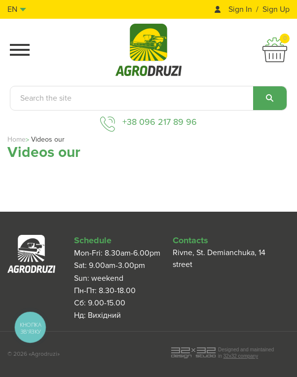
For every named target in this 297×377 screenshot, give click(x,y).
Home (16, 139)
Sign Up (276, 9)
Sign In (240, 9)
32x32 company (241, 356)
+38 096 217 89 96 (159, 121)
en (12, 9)
